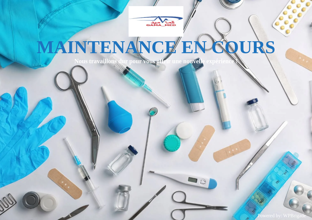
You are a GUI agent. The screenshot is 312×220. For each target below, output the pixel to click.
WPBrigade (294, 215)
